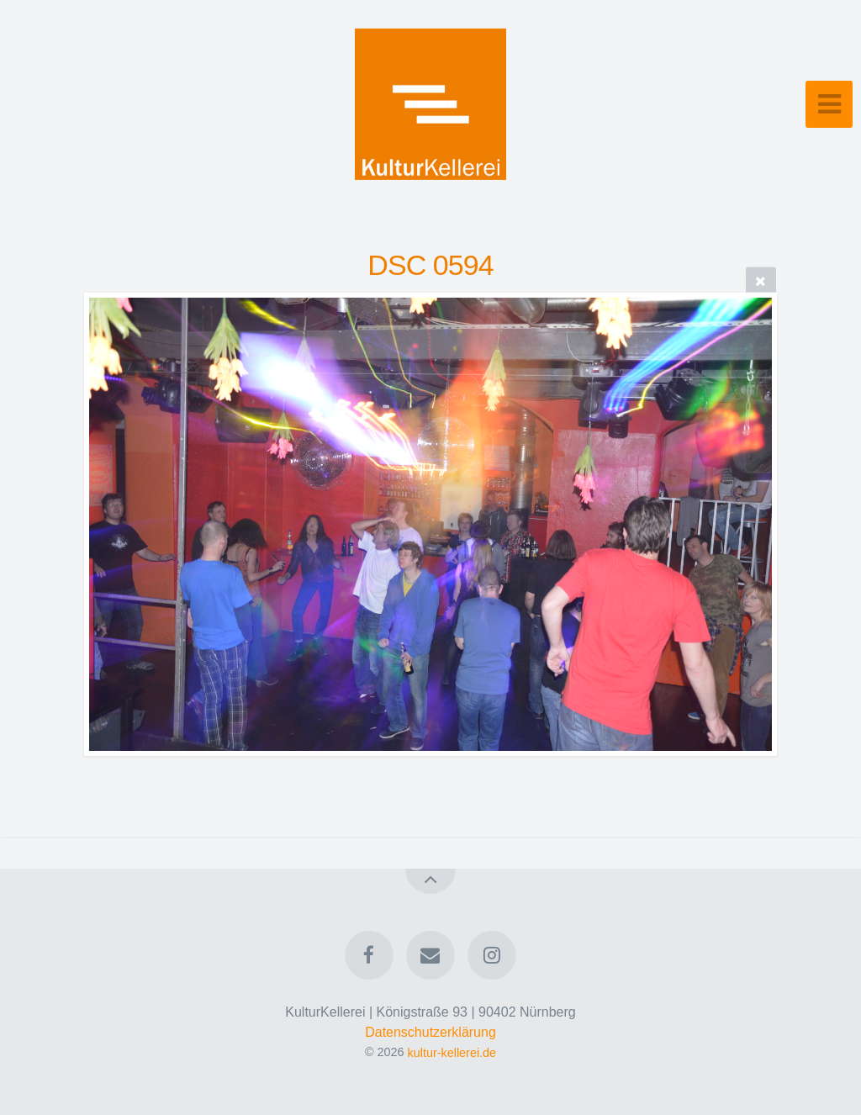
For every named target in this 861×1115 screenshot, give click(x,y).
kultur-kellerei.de (452, 1052)
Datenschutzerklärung (430, 1032)
